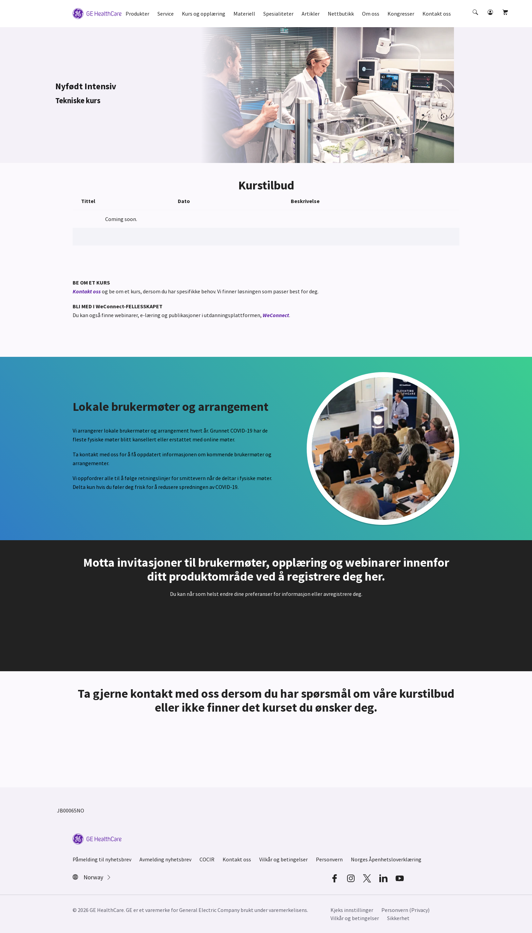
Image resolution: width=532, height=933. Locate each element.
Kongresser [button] (400, 13)
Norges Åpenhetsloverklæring (386, 859)
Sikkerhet (398, 918)
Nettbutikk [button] (341, 13)
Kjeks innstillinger (351, 910)
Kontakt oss (87, 291)
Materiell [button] (244, 13)
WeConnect (276, 315)
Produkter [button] (137, 13)
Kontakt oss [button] (436, 13)
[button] (476, 18)
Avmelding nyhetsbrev (165, 859)
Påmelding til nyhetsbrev (102, 859)
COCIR (207, 859)
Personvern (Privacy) (405, 910)
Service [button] (165, 13)
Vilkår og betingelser (283, 859)
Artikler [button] (311, 13)
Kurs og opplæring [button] (203, 13)
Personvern (329, 859)
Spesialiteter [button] (278, 13)
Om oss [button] (370, 13)
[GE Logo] (97, 13)
